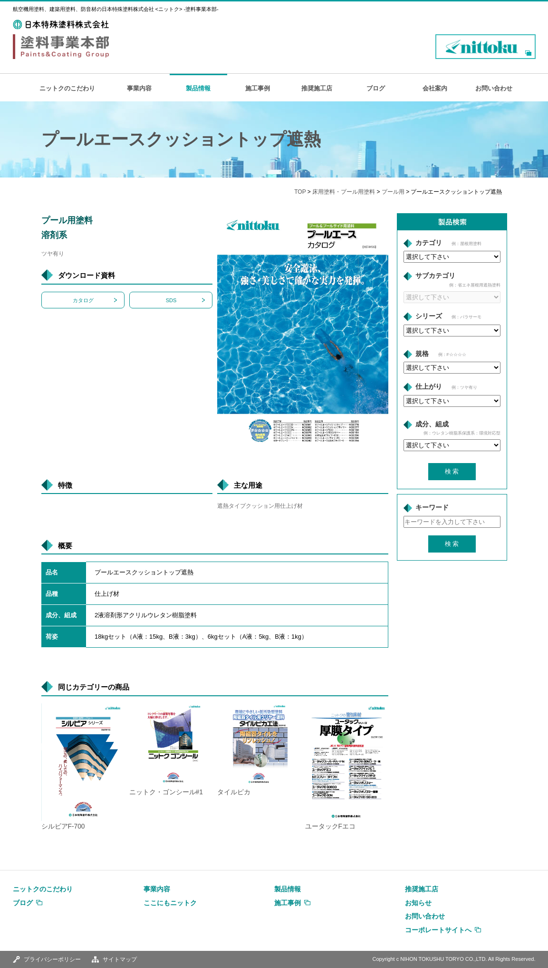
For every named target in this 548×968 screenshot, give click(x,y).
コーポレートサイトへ (438, 930)
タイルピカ (233, 792)
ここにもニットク (170, 903)
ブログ (375, 88)
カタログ (83, 300)
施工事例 (257, 88)
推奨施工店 (316, 88)
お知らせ (418, 903)
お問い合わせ (493, 88)
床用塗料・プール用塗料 (343, 191)
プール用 (393, 191)
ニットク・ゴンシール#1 (166, 792)
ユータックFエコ (330, 826)
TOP (300, 191)
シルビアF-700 (63, 826)
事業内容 (139, 88)
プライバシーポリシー (52, 959)
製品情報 (198, 88)
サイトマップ (120, 959)
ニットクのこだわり (67, 88)
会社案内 (435, 88)
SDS (171, 300)
